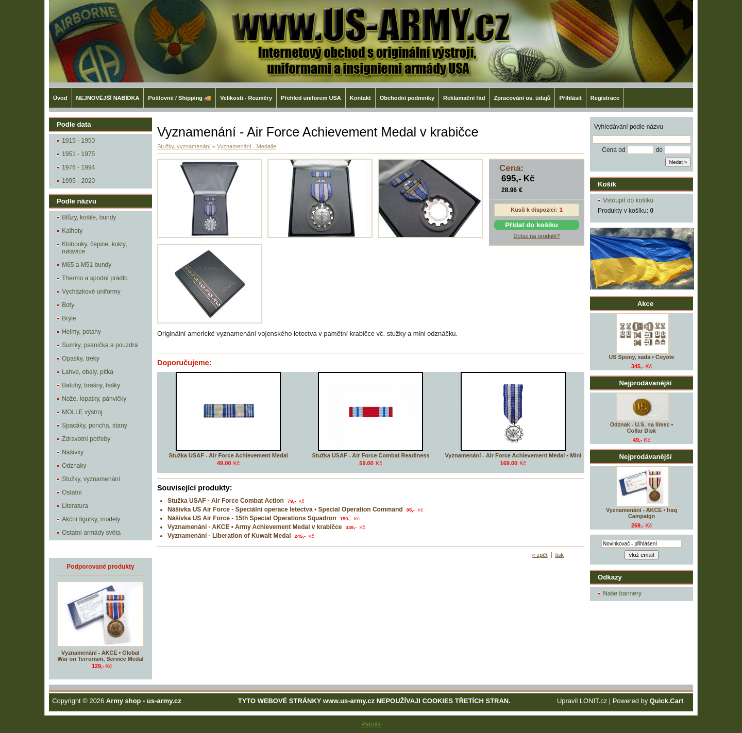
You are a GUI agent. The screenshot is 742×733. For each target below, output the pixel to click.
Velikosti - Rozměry (246, 98)
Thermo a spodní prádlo (94, 278)
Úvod (60, 98)
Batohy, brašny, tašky (91, 385)
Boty (68, 305)
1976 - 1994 (78, 167)
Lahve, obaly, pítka (87, 372)
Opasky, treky (80, 358)
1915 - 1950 (78, 140)
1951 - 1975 (78, 154)
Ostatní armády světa (91, 532)
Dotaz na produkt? (537, 236)
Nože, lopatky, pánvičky (94, 398)
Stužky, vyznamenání (91, 479)
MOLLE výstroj (82, 412)
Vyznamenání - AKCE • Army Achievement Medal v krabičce (254, 527)
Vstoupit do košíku (628, 200)
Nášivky (72, 452)
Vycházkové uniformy (91, 291)
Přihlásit (570, 98)
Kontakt (360, 98)
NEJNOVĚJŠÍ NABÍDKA (108, 98)
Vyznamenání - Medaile (246, 146)
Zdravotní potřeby (86, 438)
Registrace (605, 98)
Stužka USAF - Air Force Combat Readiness (370, 455)
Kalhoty (72, 230)
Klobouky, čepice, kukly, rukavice (94, 248)
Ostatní (72, 492)
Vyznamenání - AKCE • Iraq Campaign (641, 513)
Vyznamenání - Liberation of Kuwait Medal (229, 535)
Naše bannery (622, 593)
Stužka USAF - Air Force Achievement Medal (228, 455)
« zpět (540, 555)
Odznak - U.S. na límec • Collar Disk (641, 427)
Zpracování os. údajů (522, 98)
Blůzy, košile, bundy (89, 217)
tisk (559, 555)
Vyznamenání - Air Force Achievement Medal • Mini (513, 455)
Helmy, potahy (81, 331)
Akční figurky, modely (91, 519)
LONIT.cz (593, 701)
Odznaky (74, 465)
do (659, 150)
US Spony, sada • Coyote (641, 357)
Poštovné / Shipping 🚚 (179, 98)
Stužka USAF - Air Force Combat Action (225, 500)
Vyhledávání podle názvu (628, 126)
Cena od (613, 150)
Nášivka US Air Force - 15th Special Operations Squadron (251, 518)
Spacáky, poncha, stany (94, 425)
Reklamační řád (464, 98)
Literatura (75, 505)
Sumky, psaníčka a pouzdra (100, 345)
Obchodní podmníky (407, 98)
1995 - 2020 (78, 180)
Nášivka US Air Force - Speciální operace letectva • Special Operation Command (285, 509)
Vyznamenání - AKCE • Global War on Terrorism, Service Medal (101, 656)
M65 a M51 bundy (86, 264)
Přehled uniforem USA (311, 98)
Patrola (371, 724)
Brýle (69, 318)
